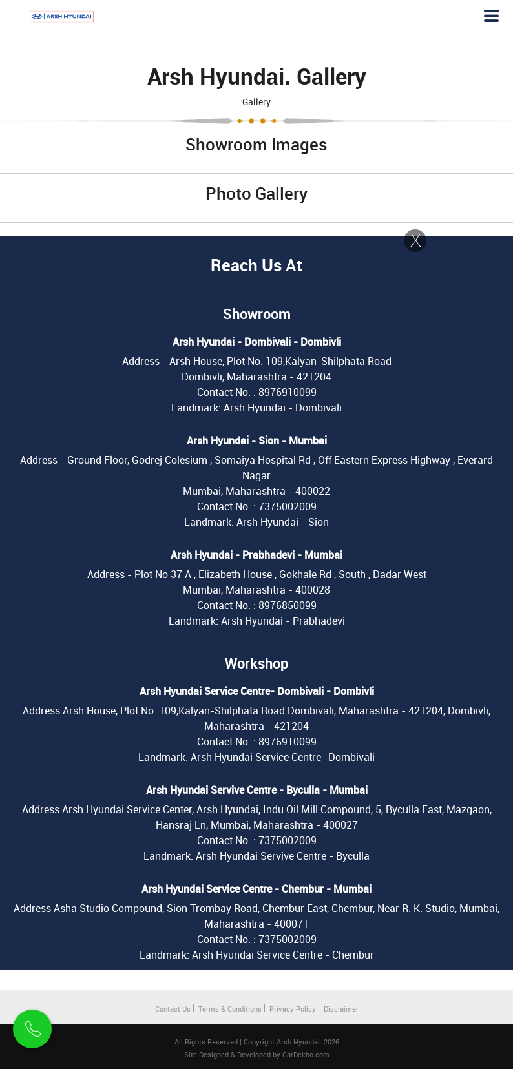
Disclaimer (341, 1008)
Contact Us (173, 1008)
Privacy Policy (292, 1008)
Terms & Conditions (230, 1008)
